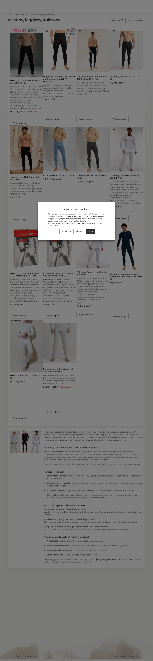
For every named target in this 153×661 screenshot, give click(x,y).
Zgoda (91, 231)
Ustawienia (66, 231)
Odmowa (79, 231)
